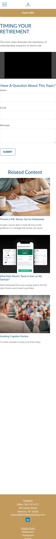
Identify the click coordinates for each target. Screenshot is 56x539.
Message (5, 125)
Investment (28, 535)
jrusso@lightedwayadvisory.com (28, 514)
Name (3, 90)
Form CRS (28, 13)
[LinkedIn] (28, 520)
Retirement (28, 532)
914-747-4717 (31, 504)
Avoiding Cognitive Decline (14, 336)
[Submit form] (7, 152)
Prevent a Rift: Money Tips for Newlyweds (22, 219)
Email (3, 108)
